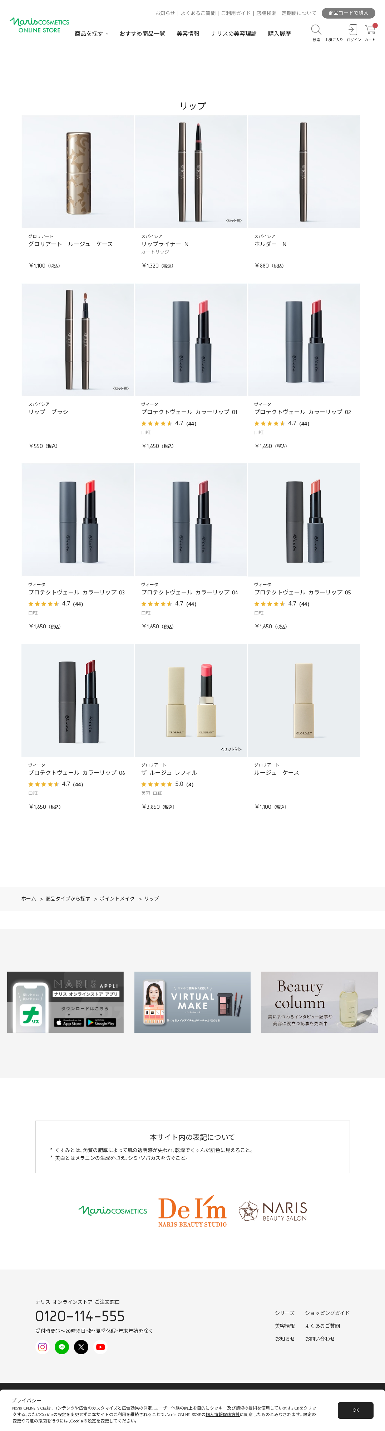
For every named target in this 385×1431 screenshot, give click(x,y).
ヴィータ (149, 405)
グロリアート (41, 237)
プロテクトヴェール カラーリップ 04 (189, 592)
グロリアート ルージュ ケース (70, 244)
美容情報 (188, 34)
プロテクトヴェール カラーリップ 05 (302, 592)
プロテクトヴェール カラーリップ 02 (302, 412)
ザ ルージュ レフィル (169, 773)
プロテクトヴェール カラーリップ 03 (76, 592)
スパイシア (152, 237)
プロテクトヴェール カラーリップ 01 (189, 412)
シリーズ (285, 1313)
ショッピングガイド (327, 1313)
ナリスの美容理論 (234, 34)
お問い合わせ (320, 1339)
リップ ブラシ (48, 412)
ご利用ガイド (236, 13)
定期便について (299, 13)
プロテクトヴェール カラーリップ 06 (76, 773)
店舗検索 (266, 13)
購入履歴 (279, 34)
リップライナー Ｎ (165, 244)
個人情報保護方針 (223, 1415)
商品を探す (89, 34)
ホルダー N (270, 244)
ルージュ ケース (276, 773)
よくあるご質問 (198, 13)
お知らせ (165, 13)
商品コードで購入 (349, 13)
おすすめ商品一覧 (142, 34)
